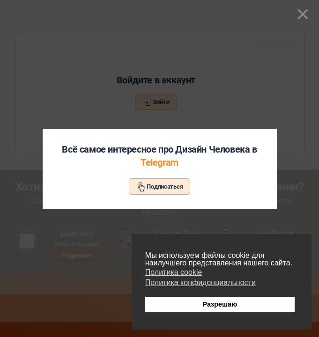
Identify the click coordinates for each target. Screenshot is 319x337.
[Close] (303, 14)
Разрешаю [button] (219, 304)
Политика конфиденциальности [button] (200, 282)
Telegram (159, 162)
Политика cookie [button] (173, 272)
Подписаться (159, 186)
